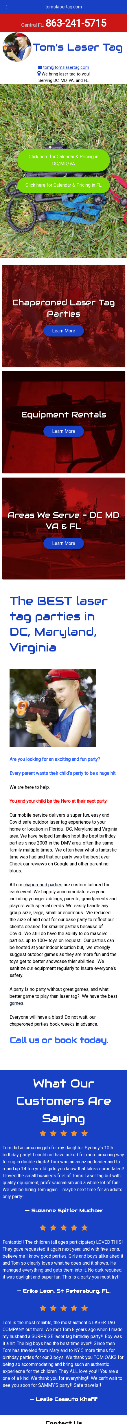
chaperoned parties (42, 884)
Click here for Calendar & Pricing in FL (63, 185)
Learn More (63, 431)
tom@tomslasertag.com (66, 67)
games (16, 1003)
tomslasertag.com (63, 7)
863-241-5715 (75, 23)
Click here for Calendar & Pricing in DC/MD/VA (63, 160)
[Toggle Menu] (6, 7)
